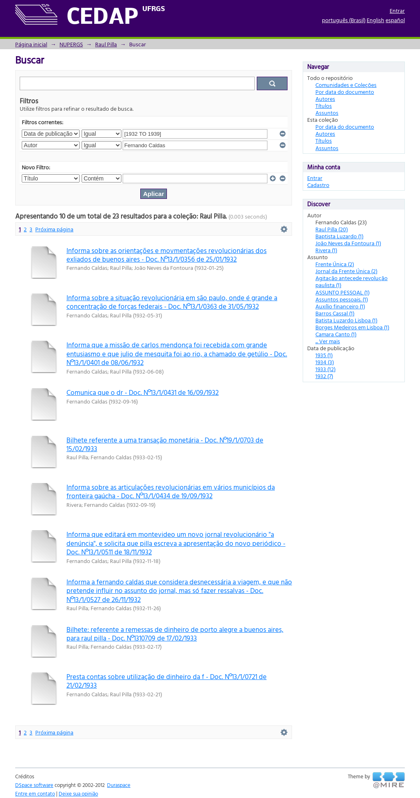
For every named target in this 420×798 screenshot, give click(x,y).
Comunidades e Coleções (346, 84)
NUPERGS (71, 44)
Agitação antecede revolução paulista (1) (351, 281)
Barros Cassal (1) (334, 313)
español (395, 20)
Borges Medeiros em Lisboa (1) (352, 327)
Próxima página (54, 229)
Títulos (323, 105)
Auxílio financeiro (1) (340, 306)
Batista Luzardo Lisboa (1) (346, 320)
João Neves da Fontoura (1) (348, 243)
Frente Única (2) (334, 264)
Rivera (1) (326, 250)
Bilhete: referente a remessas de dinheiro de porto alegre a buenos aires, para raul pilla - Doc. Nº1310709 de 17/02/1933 (174, 633)
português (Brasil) (343, 20)
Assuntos (326, 112)
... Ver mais (327, 341)
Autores (325, 98)
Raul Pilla (106, 44)
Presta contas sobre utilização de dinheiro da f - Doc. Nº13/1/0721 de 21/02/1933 (166, 680)
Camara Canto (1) (335, 334)
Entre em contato (35, 793)
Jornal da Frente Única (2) (346, 271)
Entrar (397, 10)
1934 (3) (324, 362)
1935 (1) (324, 355)
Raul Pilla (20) (331, 229)
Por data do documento (344, 91)
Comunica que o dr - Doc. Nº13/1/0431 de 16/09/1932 (142, 392)
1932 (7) (324, 376)
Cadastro (318, 184)
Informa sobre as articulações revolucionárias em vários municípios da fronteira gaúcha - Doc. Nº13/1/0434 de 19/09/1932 (170, 491)
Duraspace (118, 785)
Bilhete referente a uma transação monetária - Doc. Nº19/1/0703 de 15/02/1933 (164, 444)
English (375, 20)
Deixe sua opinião (78, 793)
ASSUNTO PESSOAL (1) (342, 292)
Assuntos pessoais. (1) (341, 299)
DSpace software (34, 785)
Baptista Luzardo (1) (339, 236)
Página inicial (31, 44)
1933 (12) (325, 369)
